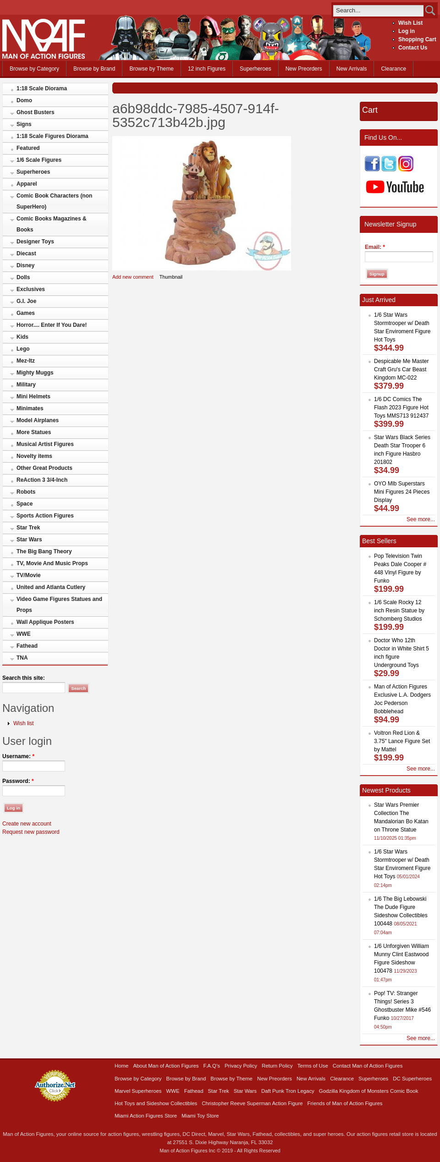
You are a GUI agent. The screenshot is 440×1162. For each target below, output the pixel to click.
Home (121, 1065)
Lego (23, 349)
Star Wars (29, 539)
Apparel (26, 184)
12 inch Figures (207, 69)
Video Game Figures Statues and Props (59, 604)
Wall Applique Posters (45, 622)
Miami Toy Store (200, 1115)
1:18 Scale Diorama (41, 88)
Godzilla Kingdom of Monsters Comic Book (368, 1091)
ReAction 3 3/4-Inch (41, 480)
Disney (25, 265)
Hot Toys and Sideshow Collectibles (156, 1103)
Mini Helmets (33, 396)
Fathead (27, 646)
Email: (375, 247)
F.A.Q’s (212, 1065)
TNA (22, 658)
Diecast (26, 253)
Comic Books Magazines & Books (51, 224)
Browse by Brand (94, 69)
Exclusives (30, 289)
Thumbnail (171, 277)
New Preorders (304, 69)
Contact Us (412, 47)
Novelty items (34, 456)
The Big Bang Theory (44, 551)
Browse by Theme (151, 69)
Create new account (26, 824)
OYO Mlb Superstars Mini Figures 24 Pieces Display (401, 491)
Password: (18, 781)
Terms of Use (312, 1065)
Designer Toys (35, 241)
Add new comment (133, 277)
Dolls (23, 277)
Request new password (31, 832)
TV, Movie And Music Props (52, 563)
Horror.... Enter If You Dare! (51, 325)
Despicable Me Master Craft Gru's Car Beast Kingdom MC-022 (401, 369)
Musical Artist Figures (45, 444)
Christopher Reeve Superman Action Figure (252, 1103)
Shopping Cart (417, 39)
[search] (378, 10)
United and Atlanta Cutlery (50, 587)
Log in (406, 31)
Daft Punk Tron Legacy (287, 1091)
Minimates (30, 408)
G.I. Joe (26, 301)
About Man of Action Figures (165, 1065)
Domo (24, 100)
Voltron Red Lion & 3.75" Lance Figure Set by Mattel (402, 741)
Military (26, 384)
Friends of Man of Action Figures (345, 1103)
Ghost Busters (35, 112)
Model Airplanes (37, 420)
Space (24, 504)
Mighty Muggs (35, 372)
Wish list (23, 723)
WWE (23, 634)
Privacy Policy (241, 1065)
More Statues (33, 432)
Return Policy (277, 1065)
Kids (22, 337)
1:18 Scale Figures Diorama (52, 136)
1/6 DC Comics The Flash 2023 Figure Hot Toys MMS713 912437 (401, 407)
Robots (25, 492)
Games (25, 313)
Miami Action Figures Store (146, 1115)
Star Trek (28, 527)
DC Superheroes (412, 1078)
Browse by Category (34, 69)
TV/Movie (28, 575)
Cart (370, 110)
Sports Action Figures (45, 515)
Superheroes (255, 69)
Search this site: (23, 678)
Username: (18, 756)
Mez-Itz (25, 361)
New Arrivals (351, 69)
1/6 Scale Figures (38, 160)
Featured (28, 148)
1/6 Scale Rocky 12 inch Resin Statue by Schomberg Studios (399, 610)
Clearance (393, 69)
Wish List (410, 23)
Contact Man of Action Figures (368, 1065)
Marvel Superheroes (138, 1091)
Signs (24, 124)
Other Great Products (44, 468)
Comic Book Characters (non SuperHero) (54, 201)
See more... (421, 519)
